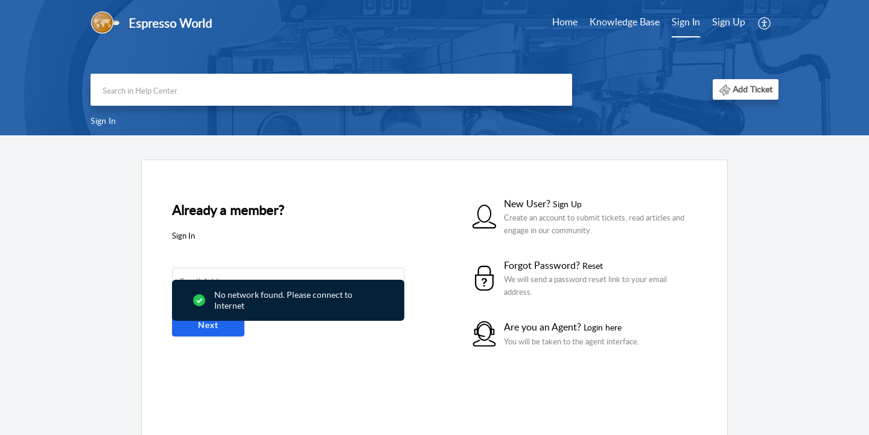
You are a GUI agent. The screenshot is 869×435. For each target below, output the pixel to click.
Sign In (686, 21)
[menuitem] (565, 22)
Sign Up (728, 21)
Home (565, 21)
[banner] (434, 67)
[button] (764, 23)
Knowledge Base (625, 21)
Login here (603, 327)
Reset (592, 265)
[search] (331, 90)
